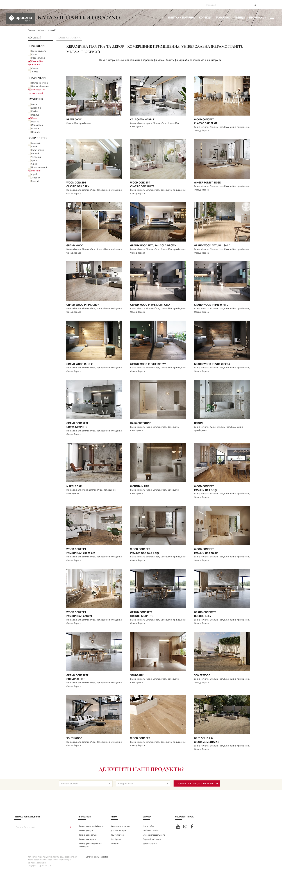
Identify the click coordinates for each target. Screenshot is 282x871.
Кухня (34, 54)
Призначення (37, 77)
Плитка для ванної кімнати (91, 826)
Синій (34, 164)
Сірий (34, 174)
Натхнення (36, 99)
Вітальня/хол (38, 58)
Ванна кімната (38, 51)
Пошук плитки (68, 37)
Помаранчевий (39, 167)
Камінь (34, 111)
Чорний (35, 153)
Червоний (36, 157)
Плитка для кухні (86, 830)
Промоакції (257, 17)
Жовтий (35, 181)
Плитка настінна (39, 83)
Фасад (34, 68)
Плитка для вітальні (87, 835)
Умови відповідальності (154, 835)
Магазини (223, 17)
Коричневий (37, 150)
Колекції (205, 17)
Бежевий (35, 143)
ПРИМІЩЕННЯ (37, 45)
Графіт (34, 160)
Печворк (35, 132)
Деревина (36, 108)
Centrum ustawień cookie (97, 857)
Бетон (34, 104)
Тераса (34, 72)
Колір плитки (37, 138)
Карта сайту (148, 826)
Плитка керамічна (181, 17)
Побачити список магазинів (197, 783)
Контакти (115, 844)
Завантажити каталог (121, 826)
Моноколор (37, 125)
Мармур (35, 115)
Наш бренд (116, 839)
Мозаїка (35, 122)
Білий (34, 147)
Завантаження (150, 844)
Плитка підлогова (40, 86)
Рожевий (35, 171)
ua (12, 5)
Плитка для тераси (87, 839)
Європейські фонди (152, 839)
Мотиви (35, 128)
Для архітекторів (118, 830)
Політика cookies (150, 830)
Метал (34, 118)
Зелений (35, 178)
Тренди (240, 17)
